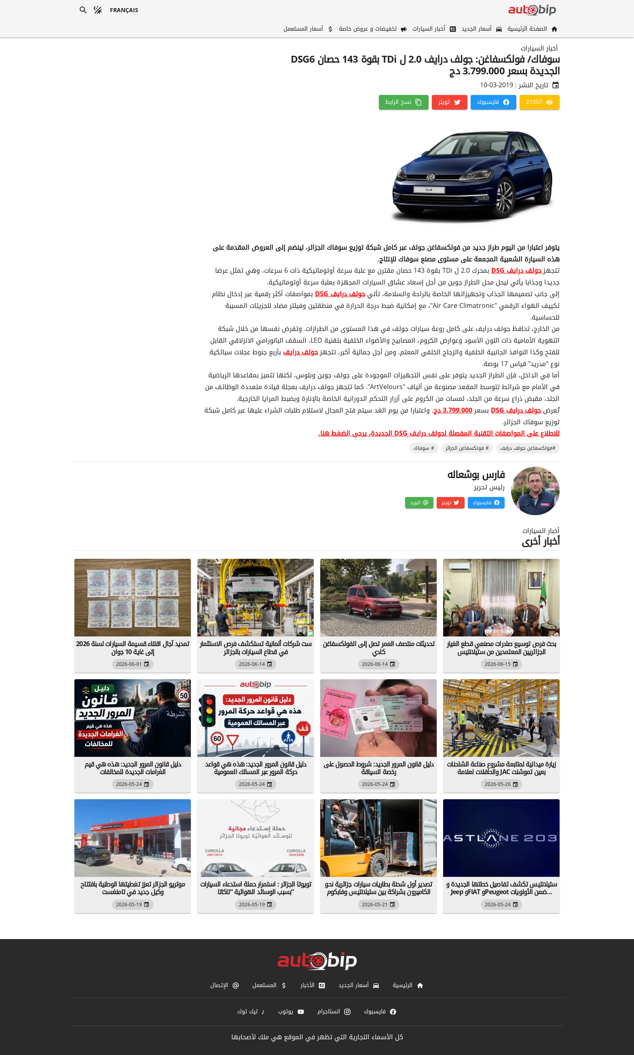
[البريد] (419, 502)
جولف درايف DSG (517, 270)
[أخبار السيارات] (433, 29)
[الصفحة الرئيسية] (532, 29)
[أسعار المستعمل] (308, 29)
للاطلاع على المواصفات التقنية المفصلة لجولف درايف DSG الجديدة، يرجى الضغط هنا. (439, 433)
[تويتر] (449, 102)
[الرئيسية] (408, 985)
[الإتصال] (224, 985)
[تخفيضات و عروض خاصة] (372, 29)
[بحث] (83, 10)
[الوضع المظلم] (98, 10)
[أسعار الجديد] (481, 29)
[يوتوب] (291, 1011)
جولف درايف (300, 352)
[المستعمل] (270, 985)
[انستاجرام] (334, 1011)
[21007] (540, 102)
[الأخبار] (313, 985)
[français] (124, 10)
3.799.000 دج (452, 410)
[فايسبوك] (493, 102)
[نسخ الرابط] (404, 102)
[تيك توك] (251, 1011)
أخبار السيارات (539, 48)
